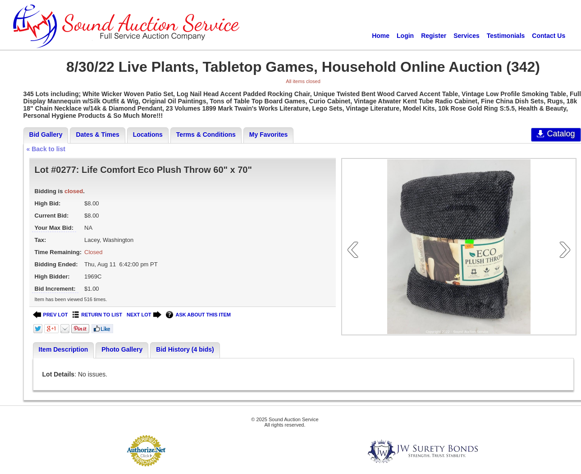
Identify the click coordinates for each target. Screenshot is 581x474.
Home (380, 35)
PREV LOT (50, 314)
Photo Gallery (121, 349)
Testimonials (506, 35)
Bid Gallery (46, 134)
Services (466, 35)
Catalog (556, 133)
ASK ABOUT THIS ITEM (198, 314)
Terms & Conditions (206, 134)
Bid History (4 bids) (185, 349)
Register (433, 35)
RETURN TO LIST (98, 314)
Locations (148, 134)
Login (405, 35)
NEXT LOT (144, 314)
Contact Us (548, 35)
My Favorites (268, 134)
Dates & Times (97, 134)
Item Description (63, 349)
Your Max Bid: (54, 227)
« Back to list (46, 149)
